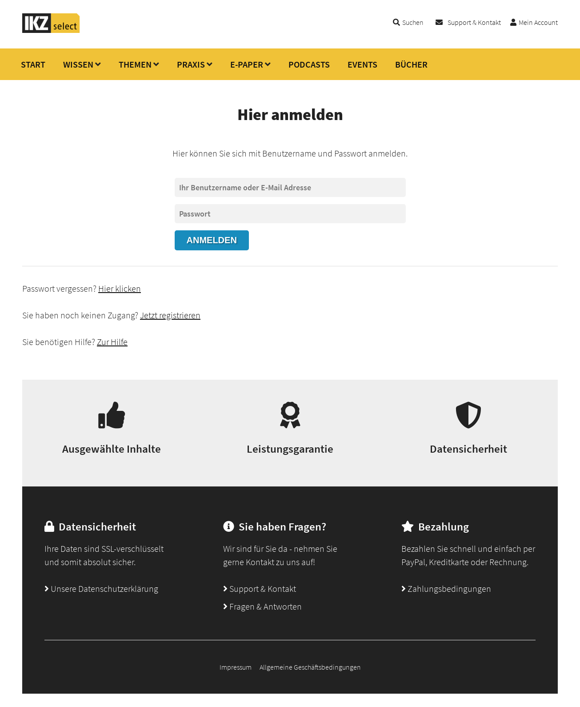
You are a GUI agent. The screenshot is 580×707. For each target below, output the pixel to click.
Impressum (236, 667)
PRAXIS (191, 64)
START (33, 64)
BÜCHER (411, 64)
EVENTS (362, 64)
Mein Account (538, 22)
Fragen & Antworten (262, 606)
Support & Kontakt (474, 22)
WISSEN (78, 64)
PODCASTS (309, 64)
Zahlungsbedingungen (446, 588)
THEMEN (135, 64)
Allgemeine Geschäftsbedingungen (310, 667)
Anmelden (212, 240)
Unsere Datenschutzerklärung (101, 588)
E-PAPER (246, 64)
